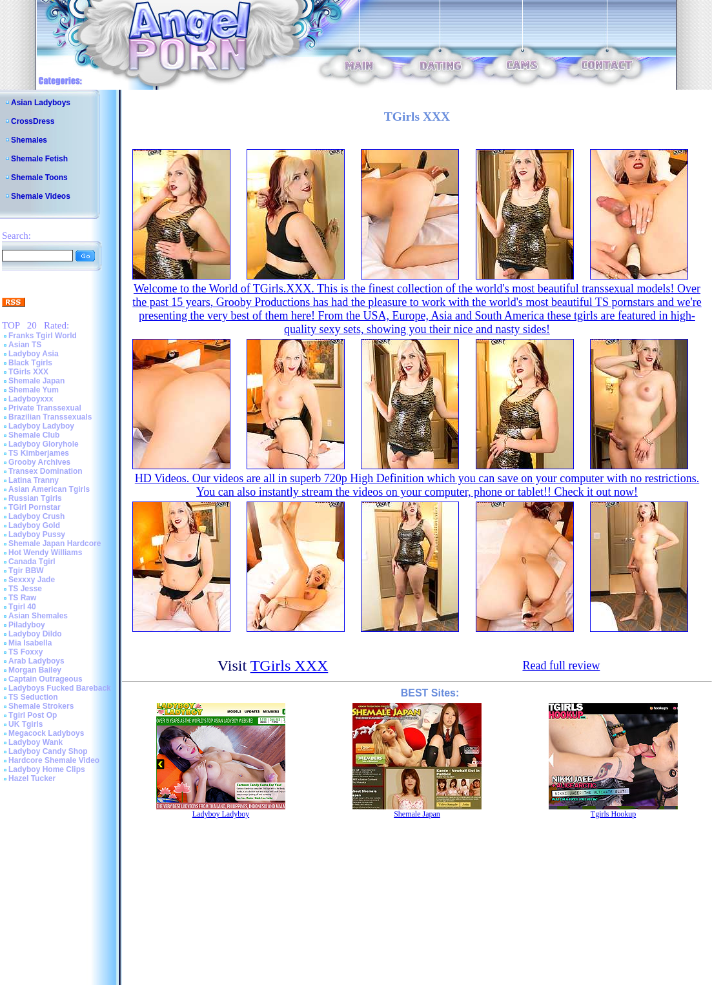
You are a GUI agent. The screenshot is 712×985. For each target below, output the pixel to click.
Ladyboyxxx (30, 398)
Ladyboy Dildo (35, 633)
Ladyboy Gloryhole (43, 444)
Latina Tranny (33, 480)
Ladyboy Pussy (36, 534)
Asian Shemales (38, 615)
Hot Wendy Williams (45, 552)
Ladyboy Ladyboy (41, 426)
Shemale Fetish (39, 158)
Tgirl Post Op (32, 715)
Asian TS (24, 344)
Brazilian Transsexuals (50, 416)
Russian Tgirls (35, 498)
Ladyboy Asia (33, 353)
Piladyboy (26, 624)
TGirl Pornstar (34, 507)
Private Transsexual (44, 407)
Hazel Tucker (32, 778)
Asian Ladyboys (40, 102)
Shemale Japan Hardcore (54, 543)
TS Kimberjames (38, 453)
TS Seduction (33, 697)
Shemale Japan (36, 380)
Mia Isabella (30, 642)
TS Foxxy (25, 651)
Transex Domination (45, 471)
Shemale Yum (33, 389)
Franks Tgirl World (42, 335)
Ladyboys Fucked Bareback (59, 688)
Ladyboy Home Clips (46, 769)
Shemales (29, 140)
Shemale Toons (39, 177)
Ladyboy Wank (35, 742)
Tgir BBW (26, 570)
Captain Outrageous (45, 679)
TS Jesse (25, 588)
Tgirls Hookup (613, 813)
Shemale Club (33, 435)
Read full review (561, 665)
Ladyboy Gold (34, 525)
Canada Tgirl (32, 561)
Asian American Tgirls (49, 489)
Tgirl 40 (22, 606)
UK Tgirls (25, 724)
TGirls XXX (28, 371)
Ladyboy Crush (36, 516)
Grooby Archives (39, 462)
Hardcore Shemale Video (53, 760)
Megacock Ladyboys (46, 733)
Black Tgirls (30, 362)
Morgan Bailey (34, 670)
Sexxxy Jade (31, 579)
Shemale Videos (40, 196)
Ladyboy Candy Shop (48, 751)
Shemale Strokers (41, 706)
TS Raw (22, 597)
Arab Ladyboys (36, 660)
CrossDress (32, 121)
